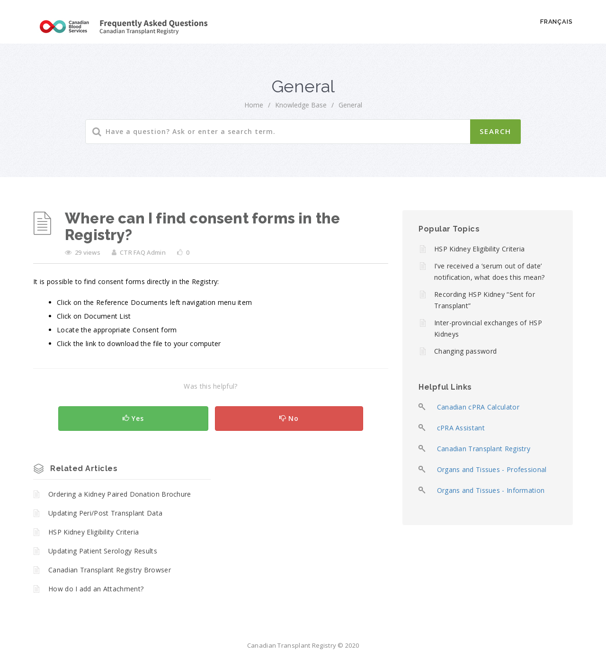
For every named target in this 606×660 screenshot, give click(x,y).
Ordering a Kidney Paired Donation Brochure (119, 494)
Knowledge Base (301, 104)
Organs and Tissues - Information (491, 490)
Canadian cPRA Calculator (478, 406)
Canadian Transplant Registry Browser (109, 569)
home (253, 104)
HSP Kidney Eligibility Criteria (93, 531)
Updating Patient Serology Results (102, 550)
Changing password (465, 351)
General (350, 104)
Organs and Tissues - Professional (492, 469)
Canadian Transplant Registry (483, 448)
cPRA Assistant (461, 427)
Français (556, 21)
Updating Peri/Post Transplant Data (105, 512)
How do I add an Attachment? (95, 588)
